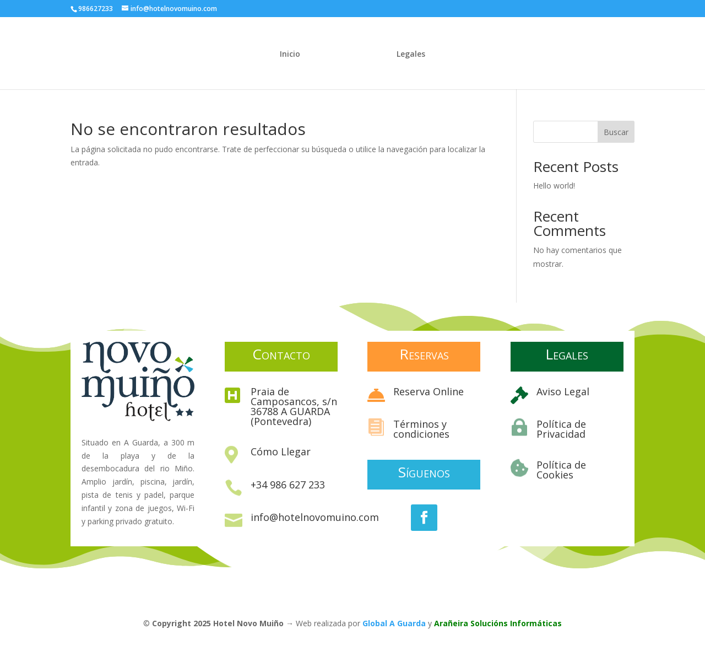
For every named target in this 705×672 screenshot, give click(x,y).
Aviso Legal (562, 391)
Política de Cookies (561, 469)
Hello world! (554, 185)
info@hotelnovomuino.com (315, 517)
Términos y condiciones (421, 428)
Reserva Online (428, 391)
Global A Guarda (394, 623)
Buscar (616, 132)
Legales (411, 54)
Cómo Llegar (281, 451)
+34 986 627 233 (288, 484)
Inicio (290, 54)
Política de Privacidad (561, 428)
